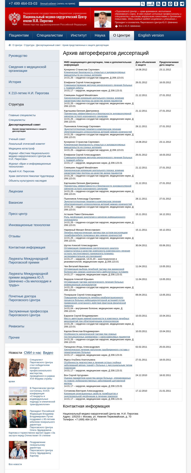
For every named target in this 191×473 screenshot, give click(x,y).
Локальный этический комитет (27, 143)
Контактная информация (27, 247)
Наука (100, 35)
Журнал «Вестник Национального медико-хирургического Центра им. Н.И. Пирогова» (30, 156)
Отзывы (14, 236)
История (15, 82)
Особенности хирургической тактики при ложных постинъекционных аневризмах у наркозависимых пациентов (97, 335)
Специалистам (50, 35)
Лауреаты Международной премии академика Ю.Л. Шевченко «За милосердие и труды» (30, 279)
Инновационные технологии (29, 225)
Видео (48, 353)
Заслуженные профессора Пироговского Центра (28, 313)
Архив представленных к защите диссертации (85, 45)
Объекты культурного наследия (28, 180)
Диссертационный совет (48, 45)
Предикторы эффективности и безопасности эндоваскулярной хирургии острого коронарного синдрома (97, 115)
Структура (29, 45)
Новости (15, 353)
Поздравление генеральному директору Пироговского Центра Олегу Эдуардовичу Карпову (41, 449)
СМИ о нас (32, 353)
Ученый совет (17, 139)
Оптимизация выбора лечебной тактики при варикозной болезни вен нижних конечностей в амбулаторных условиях (96, 270)
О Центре (121, 35)
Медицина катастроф (22, 148)
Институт (79, 35)
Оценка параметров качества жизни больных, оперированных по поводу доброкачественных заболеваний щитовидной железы (97, 381)
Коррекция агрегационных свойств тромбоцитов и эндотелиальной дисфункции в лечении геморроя (91, 395)
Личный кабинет (48, 3)
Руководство (18, 56)
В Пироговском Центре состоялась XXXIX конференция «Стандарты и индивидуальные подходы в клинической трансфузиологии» (42, 396)
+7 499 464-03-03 (23, 3)
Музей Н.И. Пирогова (21, 171)
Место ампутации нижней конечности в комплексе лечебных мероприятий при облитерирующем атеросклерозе (96, 320)
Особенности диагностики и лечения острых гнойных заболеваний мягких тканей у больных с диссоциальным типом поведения (98, 365)
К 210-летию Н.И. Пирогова (29, 93)
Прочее (14, 337)
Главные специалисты (22, 115)
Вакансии (16, 202)
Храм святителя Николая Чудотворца (31, 176)
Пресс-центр (18, 214)
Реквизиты (16, 326)
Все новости (15, 464)
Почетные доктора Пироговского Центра (24, 298)
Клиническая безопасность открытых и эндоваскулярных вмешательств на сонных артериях (94, 73)
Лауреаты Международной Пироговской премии (28, 260)
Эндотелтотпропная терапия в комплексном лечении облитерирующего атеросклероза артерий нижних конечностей (98, 130)
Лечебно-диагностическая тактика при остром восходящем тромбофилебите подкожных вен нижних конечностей (96, 234)
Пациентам (19, 35)
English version (151, 35)
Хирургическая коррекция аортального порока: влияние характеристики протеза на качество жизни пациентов (94, 99)
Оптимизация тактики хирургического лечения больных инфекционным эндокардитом (94, 283)
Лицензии (16, 191)
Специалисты (17, 119)
